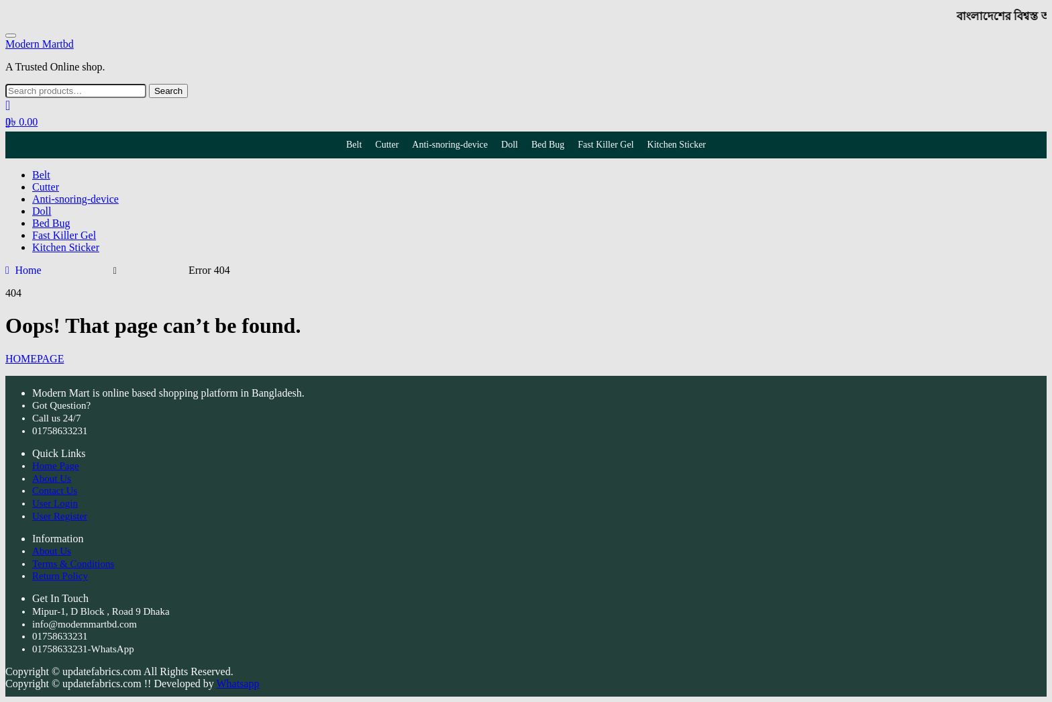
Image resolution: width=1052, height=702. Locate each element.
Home (28, 270)
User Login (55, 503)
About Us (51, 478)
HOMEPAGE (34, 358)
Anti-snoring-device (450, 145)
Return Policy (60, 575)
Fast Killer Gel (605, 145)
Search (168, 91)
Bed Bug (547, 145)
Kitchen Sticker (676, 145)
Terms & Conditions (73, 563)
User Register (59, 516)
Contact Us (54, 490)
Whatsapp (237, 683)
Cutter (387, 145)
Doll (509, 145)
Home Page (55, 465)
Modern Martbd (39, 44)
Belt (354, 145)
